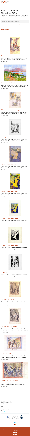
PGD (2, 410)
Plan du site (3, 403)
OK (15, 432)
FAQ (2, 407)
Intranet (2, 405)
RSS (2, 406)
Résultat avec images (22, 24)
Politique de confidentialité (6, 402)
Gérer (15, 434)
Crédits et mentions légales (6, 401)
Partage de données (5, 409)
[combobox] (13, 21)
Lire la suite (5, 61)
